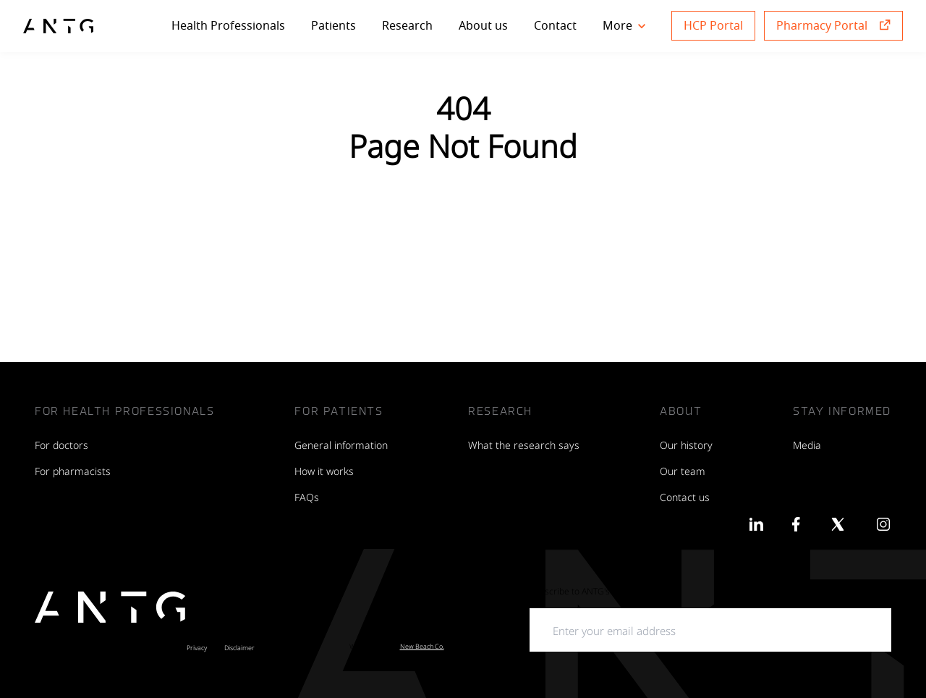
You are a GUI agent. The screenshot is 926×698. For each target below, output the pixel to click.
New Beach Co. (422, 646)
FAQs (306, 496)
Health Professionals (228, 26)
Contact (555, 26)
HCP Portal (713, 26)
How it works (324, 470)
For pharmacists (73, 470)
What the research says (523, 444)
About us (483, 26)
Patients (333, 26)
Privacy (197, 648)
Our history (686, 444)
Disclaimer (239, 648)
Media (807, 444)
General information (341, 444)
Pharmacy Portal (821, 26)
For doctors (61, 444)
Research (407, 26)
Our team (682, 470)
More (624, 26)
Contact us (685, 496)
